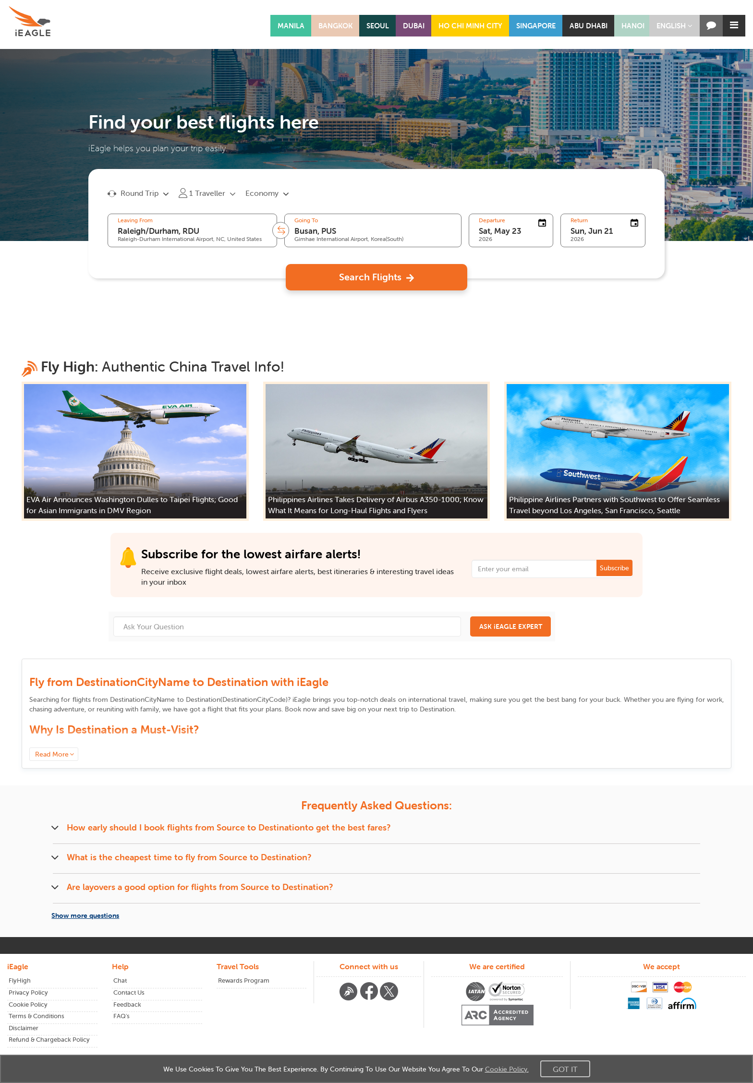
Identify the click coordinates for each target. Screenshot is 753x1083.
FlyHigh (20, 980)
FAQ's (121, 1016)
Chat (120, 980)
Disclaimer (23, 1028)
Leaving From (135, 220)
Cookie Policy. (507, 1069)
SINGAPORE (536, 25)
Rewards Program (243, 980)
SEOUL (377, 25)
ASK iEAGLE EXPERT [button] (510, 626)
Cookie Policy (28, 1004)
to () (199, 699)
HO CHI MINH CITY (470, 25)
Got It (565, 1069)
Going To (306, 220)
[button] (674, 25)
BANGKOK (335, 25)
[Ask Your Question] (287, 626)
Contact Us (129, 992)
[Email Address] (552, 569)
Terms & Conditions (36, 1016)
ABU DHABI (588, 25)
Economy (262, 193)
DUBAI (414, 25)
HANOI (632, 25)
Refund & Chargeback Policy (49, 1039)
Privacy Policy (28, 992)
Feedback (127, 1004)
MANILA (291, 25)
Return (579, 220)
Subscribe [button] (614, 568)
